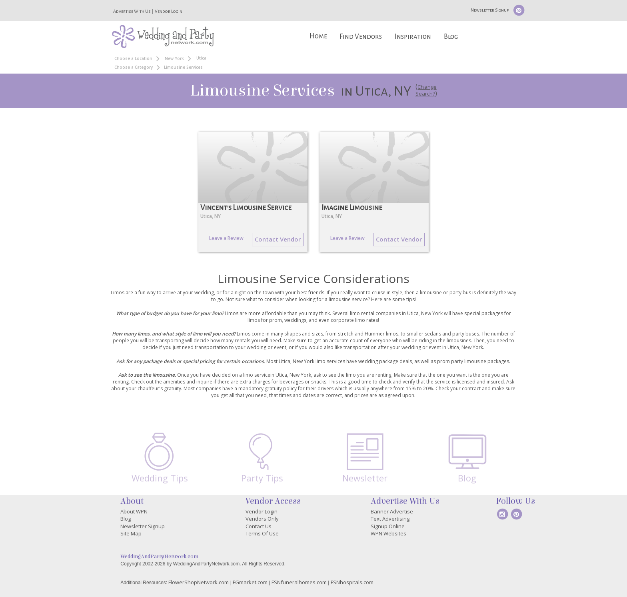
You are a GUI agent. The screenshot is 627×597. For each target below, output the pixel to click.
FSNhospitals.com (352, 582)
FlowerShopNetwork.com (198, 582)
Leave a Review (226, 238)
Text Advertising (390, 518)
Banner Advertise (392, 511)
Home (318, 36)
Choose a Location (133, 58)
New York (174, 58)
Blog (451, 36)
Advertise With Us (132, 11)
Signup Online (388, 526)
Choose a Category (133, 67)
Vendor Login (168, 11)
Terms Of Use (262, 533)
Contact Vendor (278, 239)
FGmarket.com (250, 582)
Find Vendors (360, 36)
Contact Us (259, 526)
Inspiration (413, 36)
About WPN (134, 511)
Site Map (131, 533)
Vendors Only (262, 518)
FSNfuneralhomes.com (299, 582)
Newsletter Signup (490, 10)
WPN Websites (388, 533)
